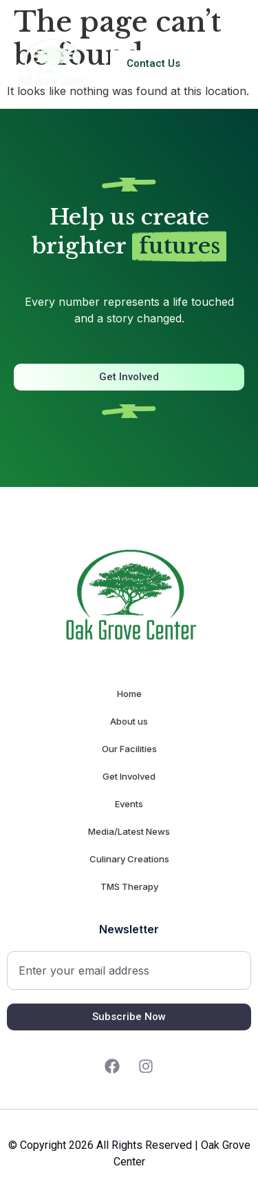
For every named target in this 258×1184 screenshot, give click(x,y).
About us (129, 721)
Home (129, 693)
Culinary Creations (129, 858)
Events (129, 803)
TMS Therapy (129, 886)
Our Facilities (129, 748)
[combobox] (129, 970)
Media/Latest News (129, 831)
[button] (230, 63)
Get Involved (129, 776)
